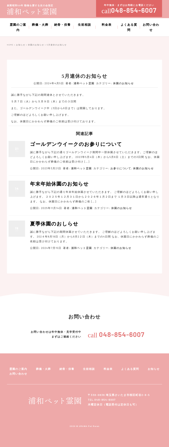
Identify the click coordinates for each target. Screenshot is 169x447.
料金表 (107, 24)
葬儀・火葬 (40, 24)
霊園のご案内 (18, 27)
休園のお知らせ (36, 45)
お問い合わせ (151, 27)
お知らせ (20, 45)
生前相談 (84, 24)
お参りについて (120, 168)
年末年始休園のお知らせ (59, 184)
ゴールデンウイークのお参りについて (76, 144)
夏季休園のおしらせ (54, 223)
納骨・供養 (62, 24)
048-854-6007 (116, 334)
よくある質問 (129, 27)
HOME (10, 45)
